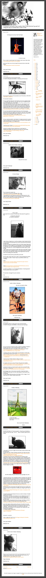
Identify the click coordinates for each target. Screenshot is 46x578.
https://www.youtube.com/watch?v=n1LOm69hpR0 (11, 61)
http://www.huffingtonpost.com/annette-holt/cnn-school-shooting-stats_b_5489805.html (16, 354)
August (36, 86)
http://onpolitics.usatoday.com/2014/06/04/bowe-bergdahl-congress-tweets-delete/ (17, 502)
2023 (35, 67)
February (36, 121)
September (37, 85)
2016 (35, 77)
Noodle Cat (40, 33)
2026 (35, 63)
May (36, 117)
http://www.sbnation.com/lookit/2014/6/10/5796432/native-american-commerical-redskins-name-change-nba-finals (16, 266)
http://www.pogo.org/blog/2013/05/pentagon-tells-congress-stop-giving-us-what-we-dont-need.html (16, 490)
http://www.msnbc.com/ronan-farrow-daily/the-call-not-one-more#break (16, 462)
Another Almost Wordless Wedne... (38, 97)
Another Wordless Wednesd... (38, 104)
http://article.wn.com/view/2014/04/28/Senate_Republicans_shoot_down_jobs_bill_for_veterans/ (17, 485)
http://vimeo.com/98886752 (8, 96)
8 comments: (16, 427)
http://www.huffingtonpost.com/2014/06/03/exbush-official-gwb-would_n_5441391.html (14, 511)
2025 (35, 64)
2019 (35, 73)
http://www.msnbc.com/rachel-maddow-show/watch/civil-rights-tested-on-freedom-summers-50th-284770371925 (15, 262)
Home (17, 567)
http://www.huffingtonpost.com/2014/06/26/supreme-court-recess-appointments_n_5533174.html (14, 116)
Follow (34, 60)
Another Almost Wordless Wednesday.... (38, 115)
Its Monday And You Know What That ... (38, 91)
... (38, 102)
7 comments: (15, 170)
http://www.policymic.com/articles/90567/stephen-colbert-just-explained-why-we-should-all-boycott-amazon (17, 360)
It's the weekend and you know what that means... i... (39, 94)
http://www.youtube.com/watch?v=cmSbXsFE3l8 (11, 198)
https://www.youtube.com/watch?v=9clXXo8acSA (12, 65)
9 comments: (16, 383)
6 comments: (16, 319)
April (36, 118)
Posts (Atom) (9, 568)
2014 (35, 79)
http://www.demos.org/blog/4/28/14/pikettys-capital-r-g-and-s (13, 557)
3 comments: (16, 207)
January (36, 122)
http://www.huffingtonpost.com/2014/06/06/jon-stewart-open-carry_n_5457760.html (13, 131)
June (36, 89)
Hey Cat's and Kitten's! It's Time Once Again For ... (38, 112)
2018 (35, 74)
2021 (35, 70)
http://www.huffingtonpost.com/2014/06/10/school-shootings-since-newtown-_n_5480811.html (16, 356)
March (36, 120)
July (36, 87)
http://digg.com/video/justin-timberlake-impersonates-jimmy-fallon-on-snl (16, 518)
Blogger (23, 574)
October (36, 83)
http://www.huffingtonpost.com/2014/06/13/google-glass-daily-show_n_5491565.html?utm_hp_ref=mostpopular (16, 369)
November (37, 82)
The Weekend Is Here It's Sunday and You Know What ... (39, 107)
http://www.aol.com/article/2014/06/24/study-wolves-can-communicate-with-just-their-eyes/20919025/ (16, 126)
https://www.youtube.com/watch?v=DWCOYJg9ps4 (11, 194)
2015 (35, 78)
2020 (35, 71)
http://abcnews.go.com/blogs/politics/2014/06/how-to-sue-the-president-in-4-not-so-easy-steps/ (16, 123)
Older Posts (29, 567)
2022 (35, 68)
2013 (35, 124)
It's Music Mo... (39, 99)
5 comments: (15, 73)
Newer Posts (5, 567)
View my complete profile (39, 35)
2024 (35, 66)
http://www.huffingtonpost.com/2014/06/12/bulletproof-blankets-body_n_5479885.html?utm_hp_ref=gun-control (14, 350)
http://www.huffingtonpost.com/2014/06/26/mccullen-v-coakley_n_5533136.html (16, 109)
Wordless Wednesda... (38, 109)
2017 (35, 75)
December (37, 81)
